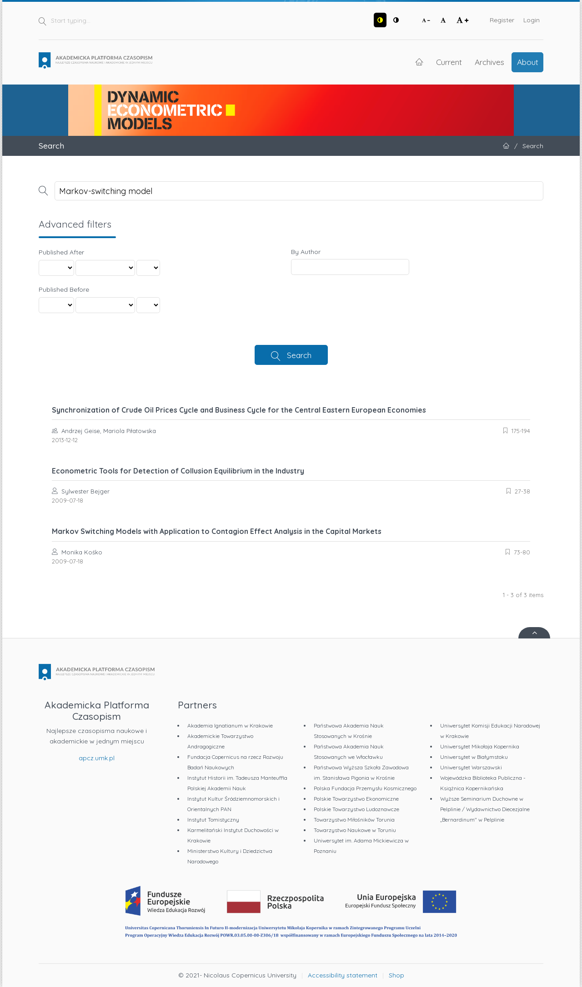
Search (299, 355)
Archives (489, 62)
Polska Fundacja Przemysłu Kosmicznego (365, 788)
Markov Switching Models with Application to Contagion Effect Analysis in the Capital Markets (216, 531)
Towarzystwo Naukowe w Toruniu (355, 830)
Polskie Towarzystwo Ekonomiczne (356, 798)
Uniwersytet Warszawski (471, 767)
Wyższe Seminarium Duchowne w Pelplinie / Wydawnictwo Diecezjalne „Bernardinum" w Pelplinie (485, 809)
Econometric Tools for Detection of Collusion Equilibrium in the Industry (178, 470)
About (527, 62)
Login (531, 20)
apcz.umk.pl (97, 758)
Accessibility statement (342, 975)
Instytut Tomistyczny (213, 819)
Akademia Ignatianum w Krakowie (230, 725)
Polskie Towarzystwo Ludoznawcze (356, 809)
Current (449, 62)
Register (502, 20)
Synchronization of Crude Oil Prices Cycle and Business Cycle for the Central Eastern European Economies (239, 409)
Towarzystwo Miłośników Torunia (354, 819)
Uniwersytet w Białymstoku (474, 756)
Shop (396, 975)
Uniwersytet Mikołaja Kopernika (479, 746)
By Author (306, 252)
